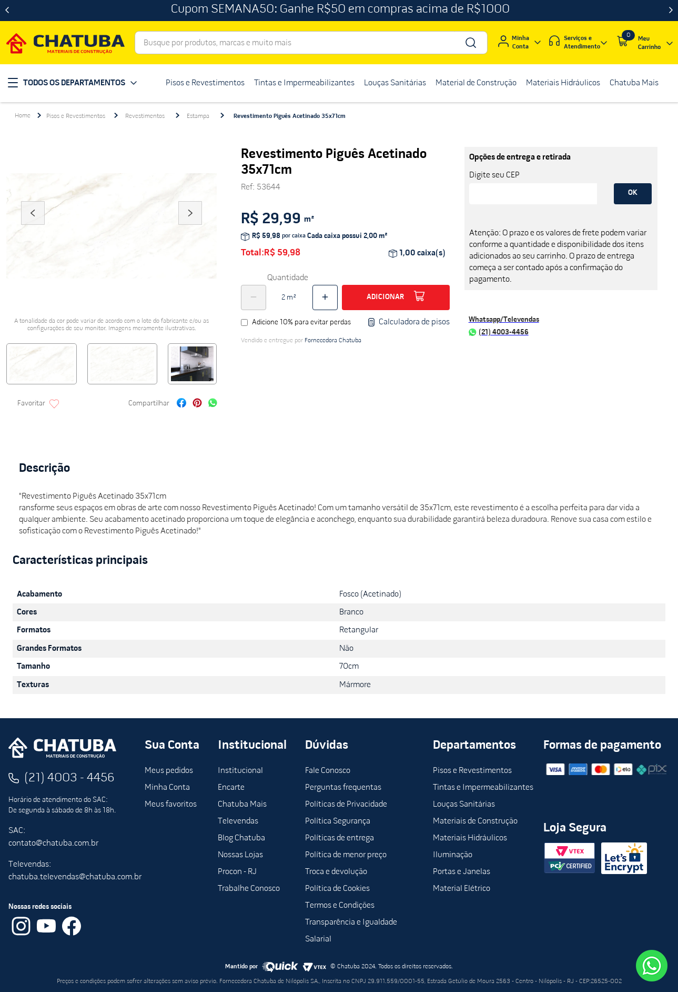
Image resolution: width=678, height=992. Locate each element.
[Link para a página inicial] (23, 116)
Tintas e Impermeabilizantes (483, 787)
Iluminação (452, 855)
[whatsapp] (212, 404)
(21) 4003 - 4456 (69, 778)
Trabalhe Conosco (249, 889)
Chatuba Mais (242, 804)
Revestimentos (145, 116)
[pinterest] (197, 404)
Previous (32, 227)
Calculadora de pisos (408, 322)
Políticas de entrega (339, 838)
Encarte (231, 787)
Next (190, 227)
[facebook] (181, 404)
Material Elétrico (461, 889)
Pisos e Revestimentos (75, 116)
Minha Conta (167, 787)
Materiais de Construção (475, 821)
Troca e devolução (336, 872)
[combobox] (311, 42)
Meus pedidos (169, 771)
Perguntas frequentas (343, 787)
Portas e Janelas (461, 872)
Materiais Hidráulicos (470, 838)
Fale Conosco (327, 771)
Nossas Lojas (240, 855)
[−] (253, 297)
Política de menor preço (346, 855)
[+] (325, 297)
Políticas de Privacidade (346, 804)
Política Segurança (337, 821)
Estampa (198, 116)
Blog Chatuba (241, 838)
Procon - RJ (237, 872)
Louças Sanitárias (464, 804)
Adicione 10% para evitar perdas (301, 322)
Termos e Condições (340, 905)
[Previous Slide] (7, 10)
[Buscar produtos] (470, 43)
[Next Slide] (671, 10)
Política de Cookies (337, 889)
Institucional (240, 771)
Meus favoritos (171, 804)
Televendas (238, 821)
